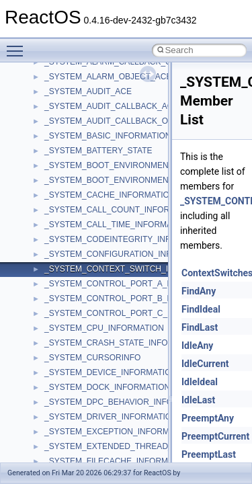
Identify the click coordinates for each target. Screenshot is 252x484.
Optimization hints (55, 204)
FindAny (198, 291)
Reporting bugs (50, 145)
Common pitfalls (52, 115)
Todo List (39, 234)
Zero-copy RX (48, 160)
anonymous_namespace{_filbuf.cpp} (109, 382)
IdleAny (197, 345)
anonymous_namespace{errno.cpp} (107, 441)
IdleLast (198, 400)
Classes (37, 293)
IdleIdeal (199, 381)
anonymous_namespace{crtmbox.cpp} (112, 426)
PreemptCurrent (215, 436)
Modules (38, 263)
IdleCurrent (205, 363)
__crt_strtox (65, 352)
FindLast (199, 327)
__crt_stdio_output (77, 337)
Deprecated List (51, 248)
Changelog (42, 71)
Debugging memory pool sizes (77, 130)
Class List (51, 308)
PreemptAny (207, 418)
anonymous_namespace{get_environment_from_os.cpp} (145, 455)
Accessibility (66, 367)
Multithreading (48, 189)
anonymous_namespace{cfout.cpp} (107, 411)
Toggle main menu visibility (18, 45)
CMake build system (59, 101)
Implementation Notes (62, 219)
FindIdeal (200, 309)
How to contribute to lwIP (67, 86)
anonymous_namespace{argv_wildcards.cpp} (125, 396)
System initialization (58, 174)
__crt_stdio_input (75, 322)
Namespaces (46, 278)
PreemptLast (208, 454)
